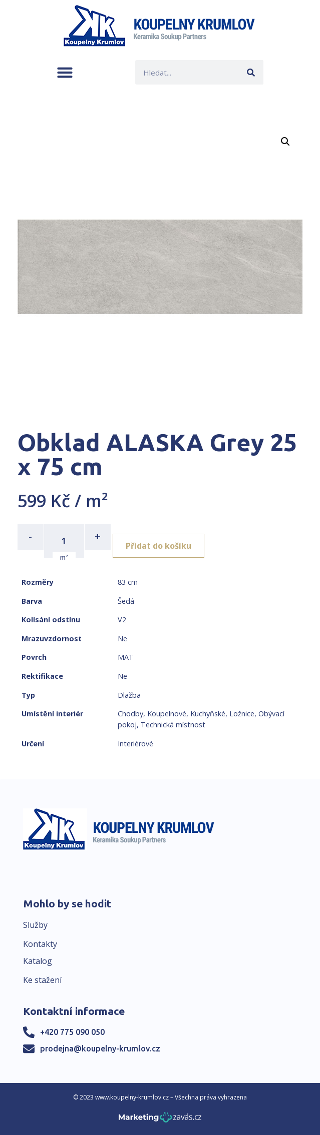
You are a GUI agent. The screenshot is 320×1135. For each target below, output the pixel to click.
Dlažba (129, 695)
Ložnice (241, 713)
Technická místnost (173, 724)
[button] (65, 72)
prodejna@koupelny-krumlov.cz (100, 1048)
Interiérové (135, 743)
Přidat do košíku (158, 545)
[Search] (251, 72)
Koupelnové (166, 713)
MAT (126, 657)
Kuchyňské (207, 713)
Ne (122, 638)
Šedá (126, 601)
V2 (122, 619)
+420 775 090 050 (72, 1031)
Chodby (130, 713)
